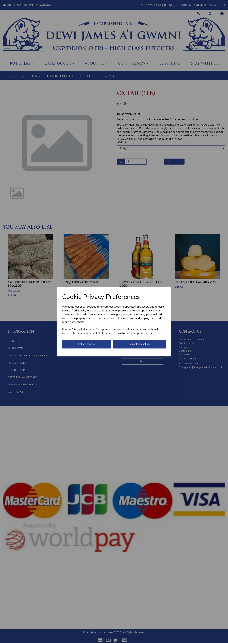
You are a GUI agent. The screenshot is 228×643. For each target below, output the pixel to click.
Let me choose (86, 344)
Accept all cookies (139, 344)
